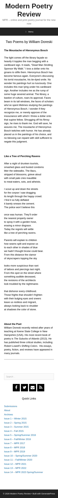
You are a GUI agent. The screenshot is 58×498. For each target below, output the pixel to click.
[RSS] (40, 387)
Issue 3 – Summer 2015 (16, 427)
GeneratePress (48, 493)
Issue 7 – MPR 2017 (14, 443)
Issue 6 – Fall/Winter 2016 (17, 439)
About (7, 410)
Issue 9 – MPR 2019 (14, 451)
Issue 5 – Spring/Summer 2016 (20, 435)
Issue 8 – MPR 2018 (14, 447)
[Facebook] (16, 387)
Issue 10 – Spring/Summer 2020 (20, 455)
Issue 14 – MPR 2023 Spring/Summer (23, 472)
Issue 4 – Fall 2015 (14, 431)
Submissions (10, 406)
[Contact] (32, 387)
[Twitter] (24, 387)
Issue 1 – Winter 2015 (15, 418)
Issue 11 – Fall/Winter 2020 (18, 460)
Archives (8, 414)
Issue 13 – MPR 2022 (15, 468)
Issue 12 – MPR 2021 (15, 464)
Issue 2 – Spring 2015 (15, 423)
